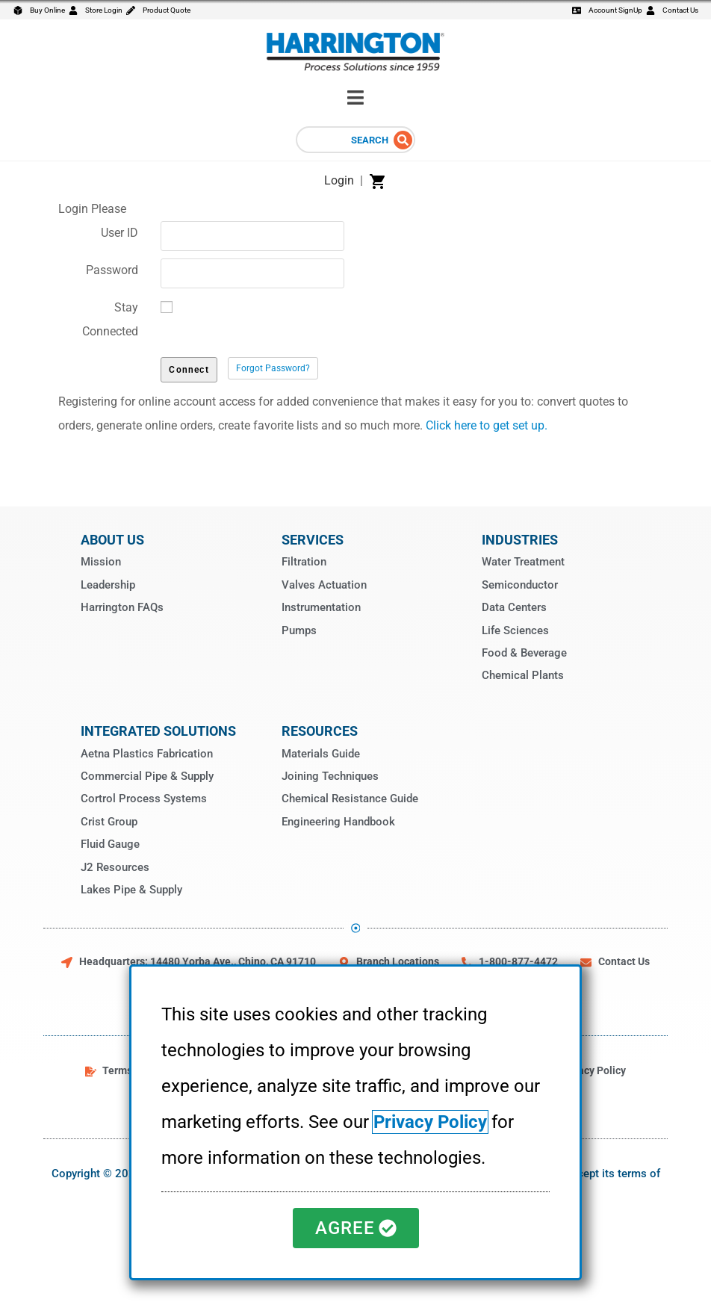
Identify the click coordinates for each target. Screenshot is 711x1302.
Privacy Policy (430, 1122)
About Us (112, 540)
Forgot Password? (273, 368)
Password (112, 270)
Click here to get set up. (486, 425)
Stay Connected (110, 319)
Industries (520, 540)
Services (313, 540)
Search (369, 140)
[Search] (403, 140)
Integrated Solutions (158, 731)
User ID (119, 233)
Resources (320, 731)
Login (339, 180)
